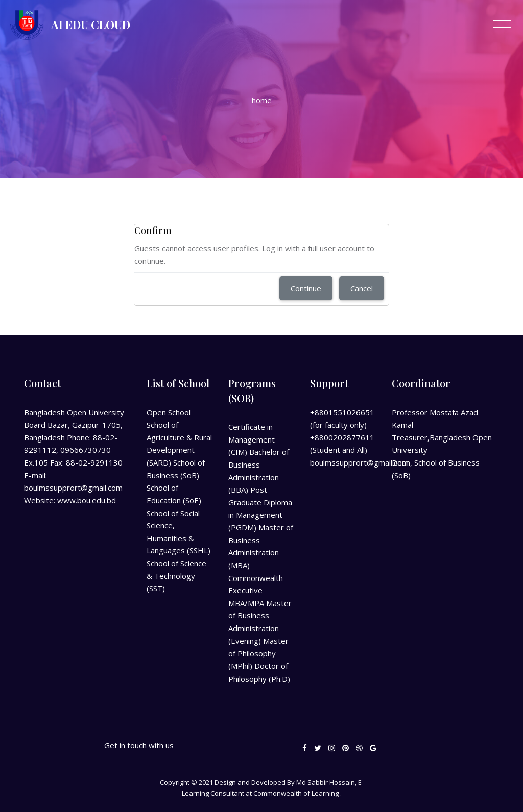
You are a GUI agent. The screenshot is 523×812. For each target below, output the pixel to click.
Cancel (361, 288)
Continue (306, 288)
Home (262, 100)
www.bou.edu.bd (86, 500)
